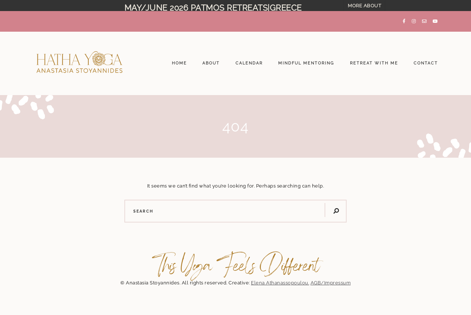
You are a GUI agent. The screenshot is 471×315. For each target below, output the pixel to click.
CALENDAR (249, 60)
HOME (179, 60)
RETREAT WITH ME (374, 60)
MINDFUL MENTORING (306, 60)
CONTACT (426, 60)
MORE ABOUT (364, 5)
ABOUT (211, 60)
